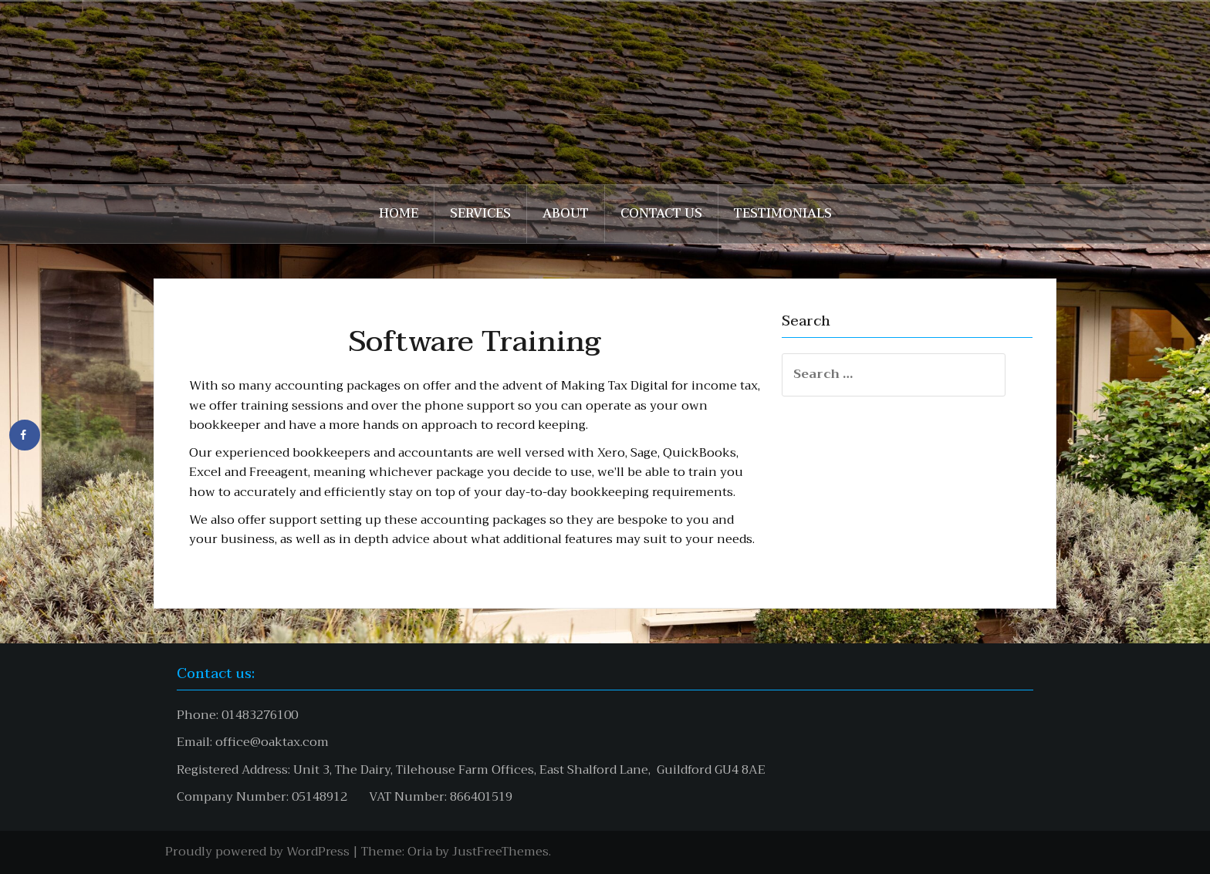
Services (480, 213)
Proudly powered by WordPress (257, 851)
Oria (419, 851)
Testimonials (783, 213)
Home (398, 213)
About (565, 213)
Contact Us (661, 213)
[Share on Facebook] (24, 435)
